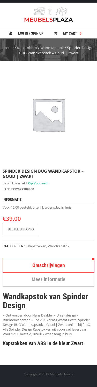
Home (9, 47)
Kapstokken (27, 47)
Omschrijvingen (48, 265)
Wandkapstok (52, 47)
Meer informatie (48, 279)
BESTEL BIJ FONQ (21, 229)
